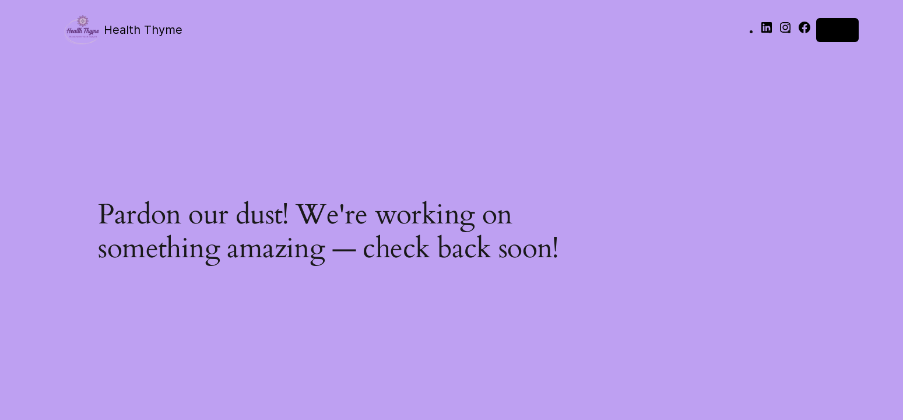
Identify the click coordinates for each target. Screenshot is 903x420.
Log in (837, 29)
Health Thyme (143, 30)
